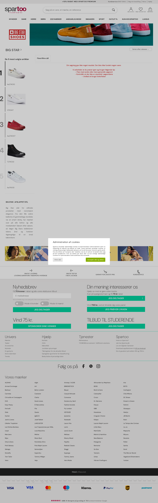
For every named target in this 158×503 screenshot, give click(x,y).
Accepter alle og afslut (95, 260)
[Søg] (113, 10)
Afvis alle (57, 260)
